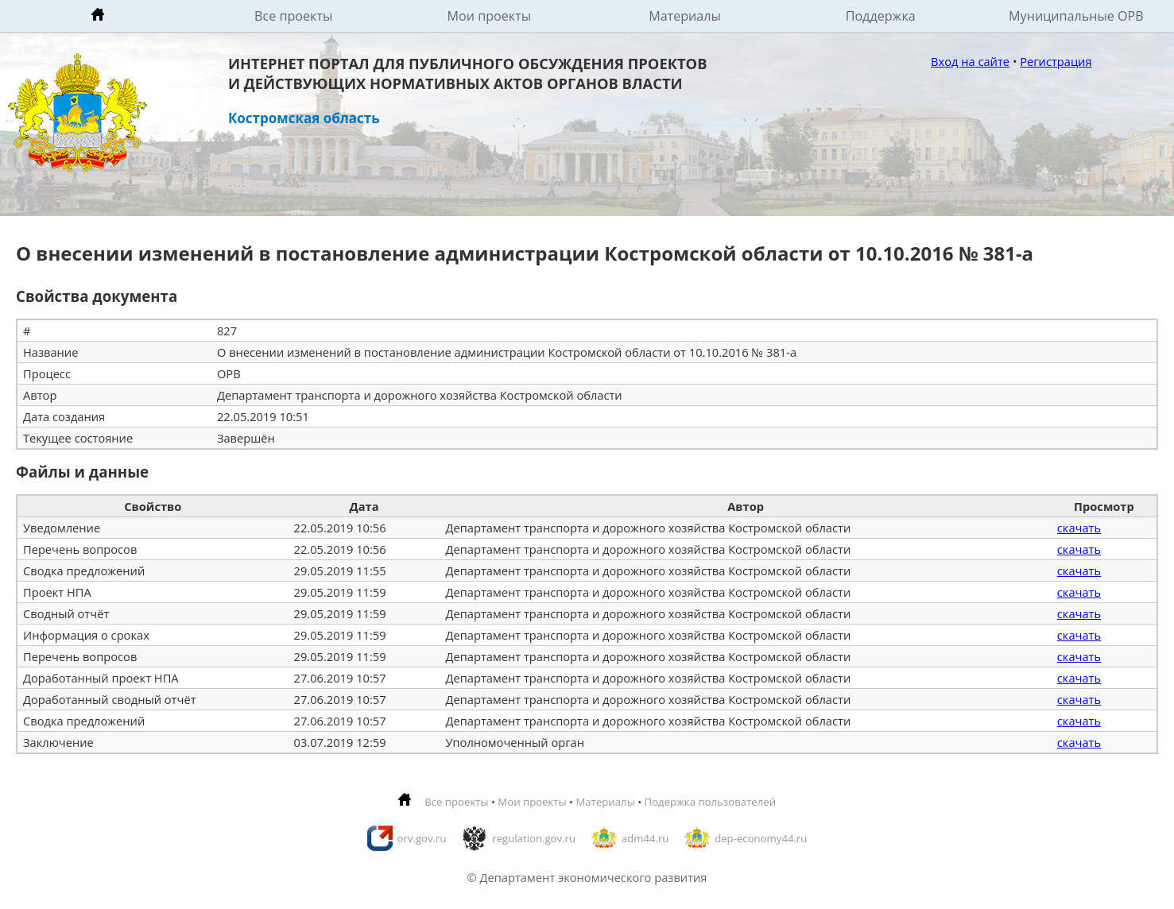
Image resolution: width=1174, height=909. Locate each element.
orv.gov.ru (422, 838)
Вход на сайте (970, 61)
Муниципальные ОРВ (1076, 16)
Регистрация (1055, 61)
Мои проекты (490, 16)
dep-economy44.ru (761, 838)
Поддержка (881, 16)
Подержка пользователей (710, 802)
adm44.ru (645, 838)
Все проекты (293, 16)
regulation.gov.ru (533, 838)
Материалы (685, 16)
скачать (1079, 528)
